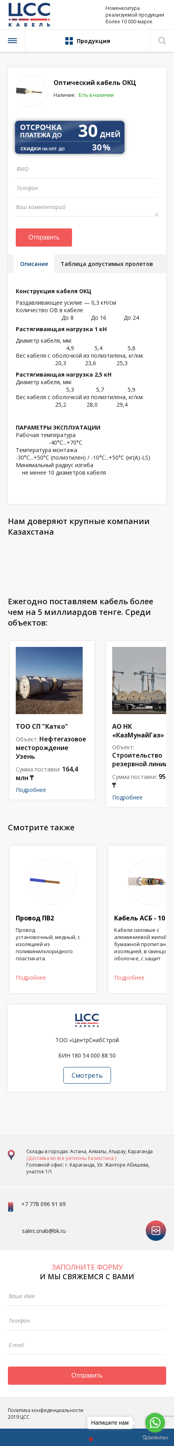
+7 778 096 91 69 (43, 1204)
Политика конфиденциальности (45, 1410)
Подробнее (31, 790)
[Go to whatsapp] (155, 1423)
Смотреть (87, 1075)
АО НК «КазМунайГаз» (138, 730)
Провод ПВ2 (35, 918)
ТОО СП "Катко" (42, 726)
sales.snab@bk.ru (44, 1231)
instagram (156, 1224)
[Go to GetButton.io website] (155, 1437)
